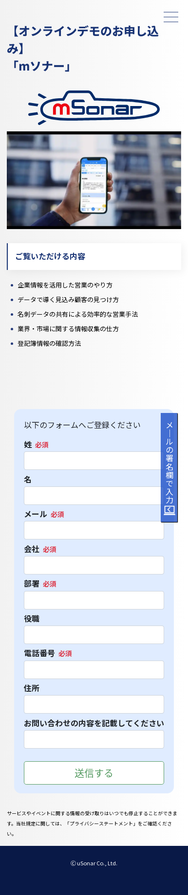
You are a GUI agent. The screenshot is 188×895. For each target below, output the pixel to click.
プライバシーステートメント (101, 823)
